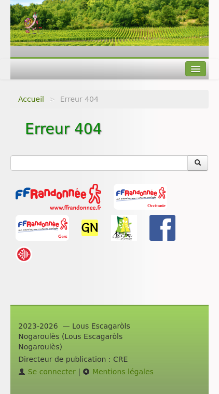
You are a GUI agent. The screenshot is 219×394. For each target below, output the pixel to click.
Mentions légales (118, 372)
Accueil (31, 99)
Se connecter (47, 372)
